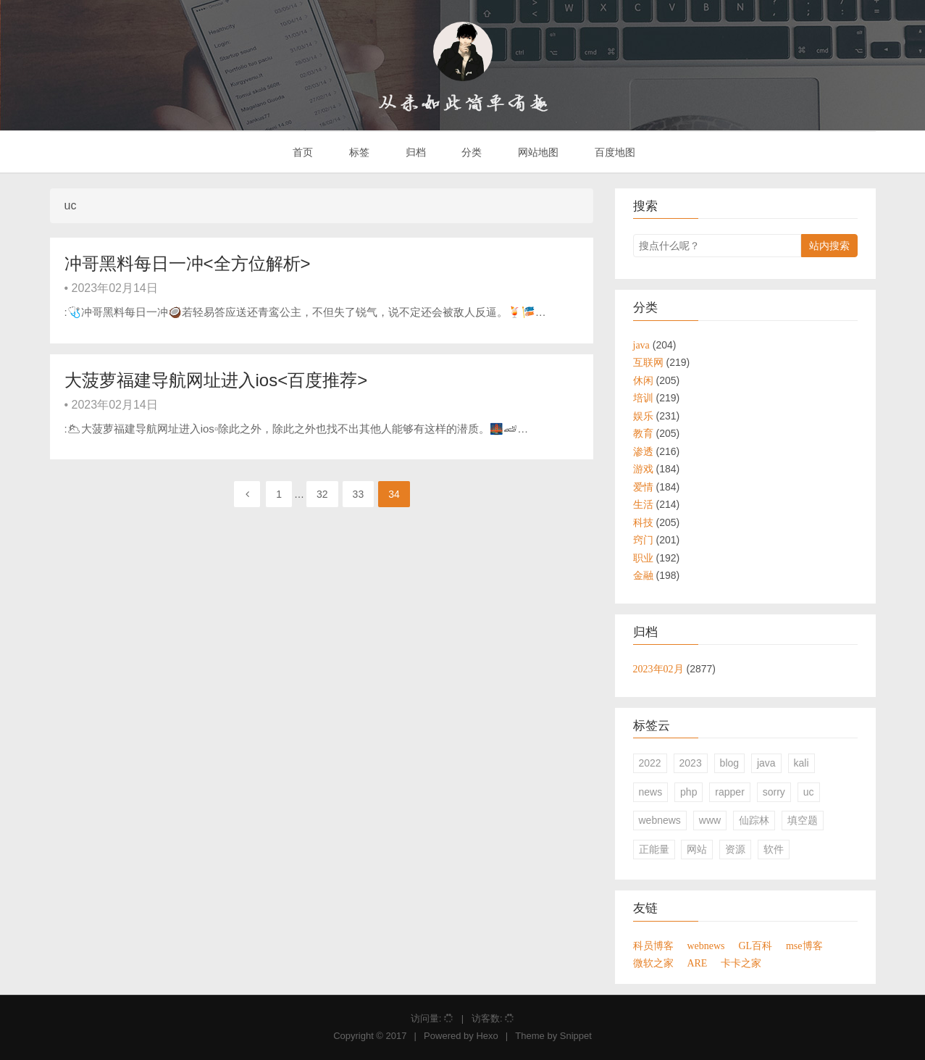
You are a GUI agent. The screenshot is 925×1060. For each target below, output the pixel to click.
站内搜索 (829, 245)
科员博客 (653, 945)
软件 (773, 849)
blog (729, 763)
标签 (357, 152)
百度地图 (613, 152)
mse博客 (804, 945)
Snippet (576, 1035)
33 (358, 494)
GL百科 (755, 945)
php (688, 792)
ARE (697, 963)
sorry (774, 792)
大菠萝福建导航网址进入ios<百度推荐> (216, 380)
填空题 (802, 820)
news (651, 792)
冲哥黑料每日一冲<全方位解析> (187, 263)
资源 (735, 849)
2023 (690, 763)
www (710, 820)
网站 (697, 849)
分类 (470, 152)
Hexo (487, 1035)
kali (801, 763)
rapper (729, 792)
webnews (660, 820)
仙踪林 (754, 820)
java (766, 763)
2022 (650, 763)
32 (322, 494)
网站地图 (536, 152)
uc (808, 792)
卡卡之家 (741, 963)
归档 (414, 152)
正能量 (654, 849)
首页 (301, 152)
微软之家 (653, 963)
